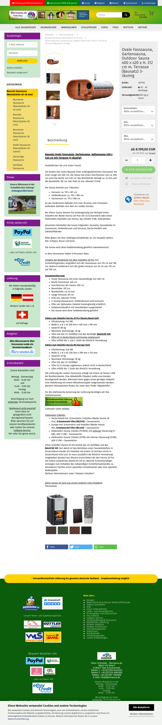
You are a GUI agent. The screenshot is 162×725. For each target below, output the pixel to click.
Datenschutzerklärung (18, 719)
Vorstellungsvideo (96, 636)
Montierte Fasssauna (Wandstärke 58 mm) (21, 134)
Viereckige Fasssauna (18, 158)
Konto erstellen (14, 68)
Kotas (104, 27)
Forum (86, 3)
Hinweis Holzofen (95, 625)
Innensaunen (68, 27)
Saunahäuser (48, 27)
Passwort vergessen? (17, 72)
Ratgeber (100, 3)
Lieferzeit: (127, 87)
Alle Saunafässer (25, 27)
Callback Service (95, 618)
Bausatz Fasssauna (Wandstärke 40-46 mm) (20, 93)
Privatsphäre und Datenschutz (102, 613)
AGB (88, 607)
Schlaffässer (89, 27)
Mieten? (114, 3)
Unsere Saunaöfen (96, 605)
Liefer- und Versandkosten (100, 611)
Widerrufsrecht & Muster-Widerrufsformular (108, 602)
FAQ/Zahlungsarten (96, 629)
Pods (115, 27)
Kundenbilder (93, 633)
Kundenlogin (148, 3)
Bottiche (128, 27)
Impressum (92, 631)
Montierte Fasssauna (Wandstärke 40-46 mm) (22, 104)
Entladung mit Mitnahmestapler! (27, 3)
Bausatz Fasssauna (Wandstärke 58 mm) (21, 119)
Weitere (142, 27)
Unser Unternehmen (97, 609)
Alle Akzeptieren (141, 707)
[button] (54, 124)
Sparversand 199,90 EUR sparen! (62, 3)
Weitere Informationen (141, 714)
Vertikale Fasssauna (18, 167)
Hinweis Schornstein (97, 627)
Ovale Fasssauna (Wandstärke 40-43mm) (22, 148)
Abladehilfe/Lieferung (98, 622)
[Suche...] (126, 15)
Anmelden (22, 61)
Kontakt (90, 600)
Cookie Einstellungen (97, 638)
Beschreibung (57, 140)
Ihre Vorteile (93, 616)
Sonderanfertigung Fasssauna (101, 620)
